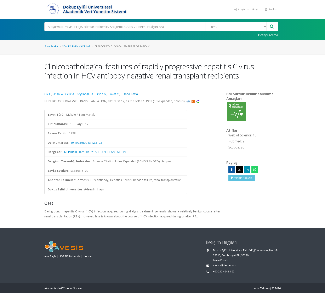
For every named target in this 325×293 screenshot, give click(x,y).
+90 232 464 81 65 (223, 271)
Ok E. (47, 94)
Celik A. (70, 94)
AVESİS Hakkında (70, 256)
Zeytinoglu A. (85, 94)
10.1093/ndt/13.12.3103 (86, 143)
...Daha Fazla (129, 94)
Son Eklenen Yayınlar (76, 46)
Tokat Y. (113, 94)
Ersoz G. (101, 94)
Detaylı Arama (268, 35)
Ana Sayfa (51, 46)
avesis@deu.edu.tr (224, 265)
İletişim (88, 256)
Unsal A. (58, 94)
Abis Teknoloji (262, 288)
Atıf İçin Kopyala (241, 178)
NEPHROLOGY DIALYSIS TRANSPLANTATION (95, 152)
